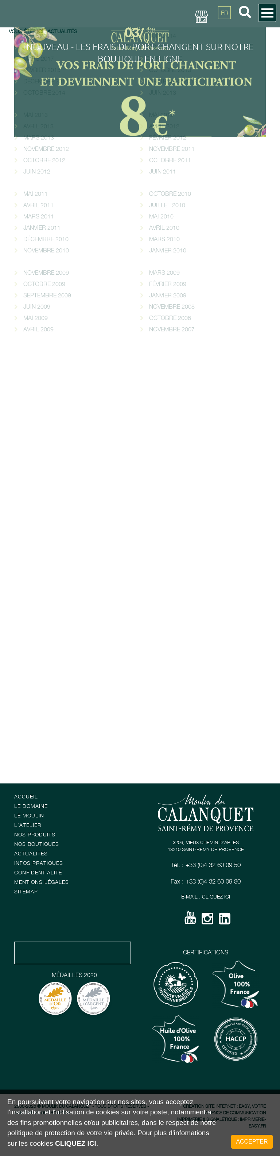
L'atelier (27, 825)
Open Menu (267, 13)
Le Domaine (31, 806)
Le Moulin (29, 815)
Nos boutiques (36, 844)
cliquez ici (75, 1143)
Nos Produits (34, 834)
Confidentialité (38, 872)
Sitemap (26, 891)
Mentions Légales (41, 882)
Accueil (26, 796)
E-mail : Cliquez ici (205, 896)
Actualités (31, 853)
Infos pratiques (38, 863)
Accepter (252, 1141)
